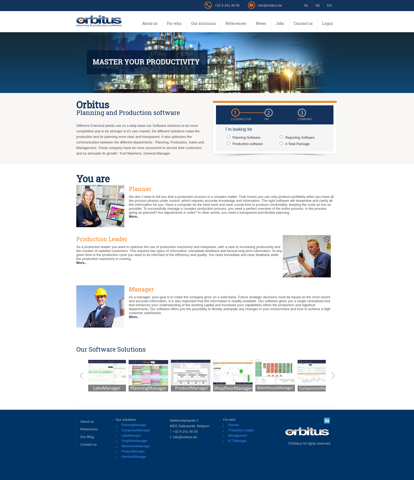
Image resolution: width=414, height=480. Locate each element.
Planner (233, 425)
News (261, 23)
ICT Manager (237, 441)
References (235, 23)
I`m (266, 119)
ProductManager (133, 451)
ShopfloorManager (134, 441)
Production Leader (241, 430)
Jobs (280, 23)
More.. (134, 216)
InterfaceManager (133, 457)
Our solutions (203, 23)
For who (174, 23)
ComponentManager (135, 430)
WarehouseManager (135, 446)
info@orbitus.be (270, 5)
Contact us (303, 23)
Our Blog (87, 437)
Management (237, 435)
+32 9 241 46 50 (227, 5)
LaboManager (131, 435)
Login (327, 23)
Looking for (241, 119)
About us (149, 23)
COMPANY (305, 119)
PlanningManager (133, 425)
